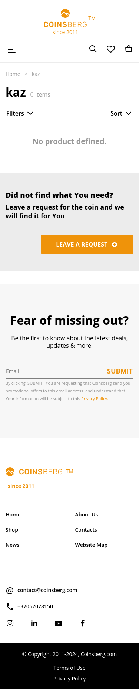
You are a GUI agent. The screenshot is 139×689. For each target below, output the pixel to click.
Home (13, 73)
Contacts (86, 529)
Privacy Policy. (94, 398)
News (12, 544)
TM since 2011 (69, 22)
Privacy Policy (69, 678)
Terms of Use (69, 667)
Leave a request (87, 244)
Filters (20, 113)
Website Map (91, 544)
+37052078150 (29, 606)
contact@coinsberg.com (41, 590)
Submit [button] (120, 371)
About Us (86, 514)
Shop (12, 529)
